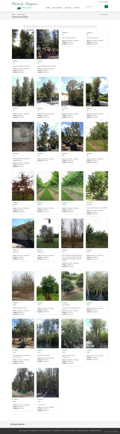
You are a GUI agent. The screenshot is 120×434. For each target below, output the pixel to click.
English (106, 2)
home (48, 8)
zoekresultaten (21, 14)
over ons (67, 8)
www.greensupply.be (95, 430)
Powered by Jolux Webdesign (111, 431)
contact (77, 8)
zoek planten (57, 8)
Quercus (15, 61)
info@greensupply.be (83, 430)
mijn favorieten (104, 14)
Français (101, 2)
